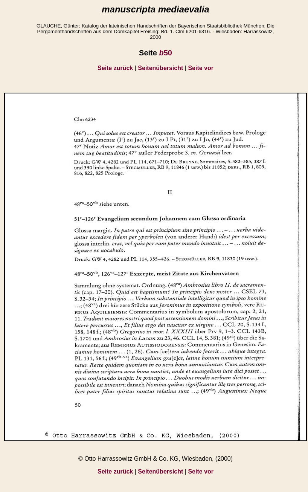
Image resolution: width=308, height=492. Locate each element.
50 (165, 53)
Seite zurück (115, 68)
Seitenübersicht (160, 68)
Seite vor (200, 68)
